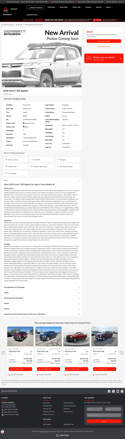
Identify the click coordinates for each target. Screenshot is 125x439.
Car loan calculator (70, 406)
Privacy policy (68, 411)
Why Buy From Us (49, 411)
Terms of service (48, 414)
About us (67, 408)
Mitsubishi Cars (69, 424)
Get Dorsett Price (17, 369)
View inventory (68, 403)
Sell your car (47, 408)
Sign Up (104, 421)
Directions (46, 403)
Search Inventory (35, 7)
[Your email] (104, 415)
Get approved (47, 406)
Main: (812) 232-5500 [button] (10, 409)
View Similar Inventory (104, 46)
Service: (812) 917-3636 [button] (10, 414)
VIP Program (47, 424)
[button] (62, 1)
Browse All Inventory (104, 41)
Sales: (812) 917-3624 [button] (10, 412)
